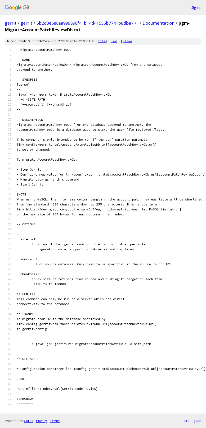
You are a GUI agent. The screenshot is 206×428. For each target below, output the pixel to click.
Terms (55, 421)
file (102, 41)
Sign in (196, 7)
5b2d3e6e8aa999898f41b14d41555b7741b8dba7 (85, 23)
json (197, 421)
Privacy (41, 421)
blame (127, 41)
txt (186, 421)
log (114, 41)
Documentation (159, 23)
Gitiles (28, 421)
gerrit (11, 23)
